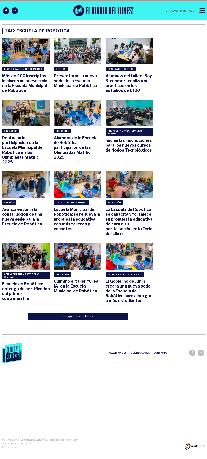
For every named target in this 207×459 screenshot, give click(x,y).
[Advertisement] (103, 405)
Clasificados (118, 352)
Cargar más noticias (77, 316)
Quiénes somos (140, 352)
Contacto (160, 352)
